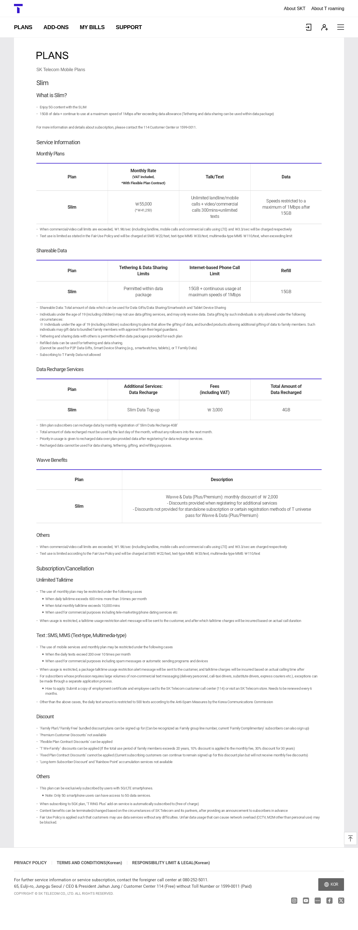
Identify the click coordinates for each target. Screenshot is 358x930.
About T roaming (327, 8)
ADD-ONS (56, 27)
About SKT (294, 8)
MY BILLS (92, 27)
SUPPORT (129, 27)
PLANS (23, 27)
